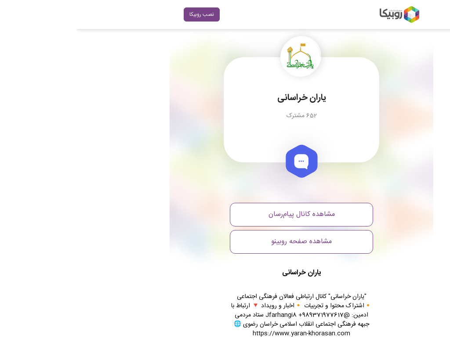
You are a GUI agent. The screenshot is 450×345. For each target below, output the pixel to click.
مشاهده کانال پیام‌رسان (225, 214)
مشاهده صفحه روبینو (225, 242)
